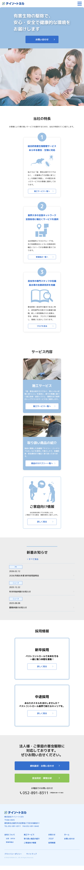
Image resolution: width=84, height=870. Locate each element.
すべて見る (33, 559)
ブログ (51, 838)
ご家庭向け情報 (30, 843)
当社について (9, 834)
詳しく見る (42, 521)
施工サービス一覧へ (42, 191)
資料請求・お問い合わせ (42, 765)
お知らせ (51, 834)
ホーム (66, 834)
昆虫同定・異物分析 (42, 778)
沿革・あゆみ (10, 838)
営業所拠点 (10, 842)
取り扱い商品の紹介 (32, 838)
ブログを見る (42, 326)
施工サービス (29, 834)
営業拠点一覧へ (42, 257)
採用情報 (51, 843)
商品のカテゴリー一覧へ (42, 463)
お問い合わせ (42, 39)
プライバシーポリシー (13, 854)
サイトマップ (31, 854)
